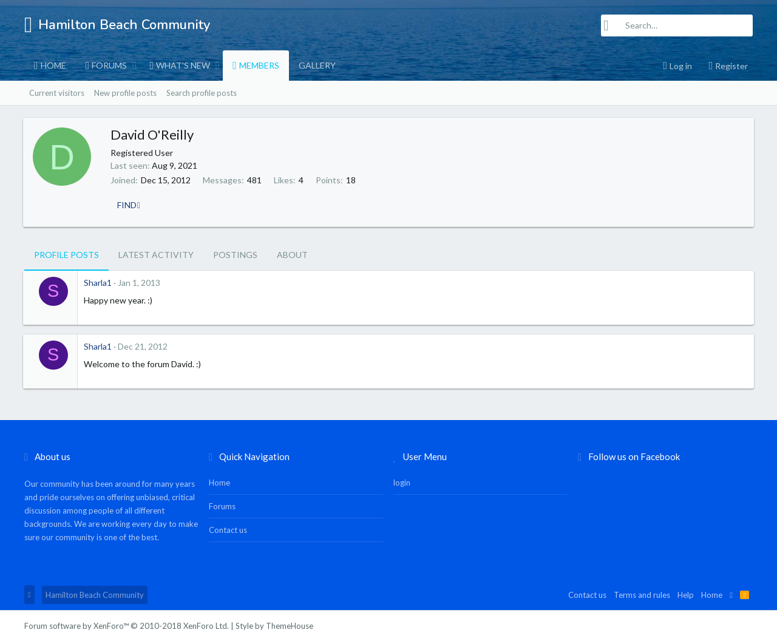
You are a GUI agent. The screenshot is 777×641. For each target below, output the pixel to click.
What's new (183, 65)
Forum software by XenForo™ (126, 626)
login (401, 482)
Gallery (317, 65)
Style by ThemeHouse (274, 626)
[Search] (677, 25)
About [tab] (292, 254)
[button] (134, 65)
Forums (109, 65)
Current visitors (56, 93)
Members (259, 65)
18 (352, 180)
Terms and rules (642, 595)
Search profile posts (201, 93)
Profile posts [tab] (66, 254)
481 (255, 180)
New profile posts (125, 93)
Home (53, 65)
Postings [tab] (235, 254)
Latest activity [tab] (156, 254)
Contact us (228, 530)
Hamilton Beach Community (95, 595)
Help (685, 595)
